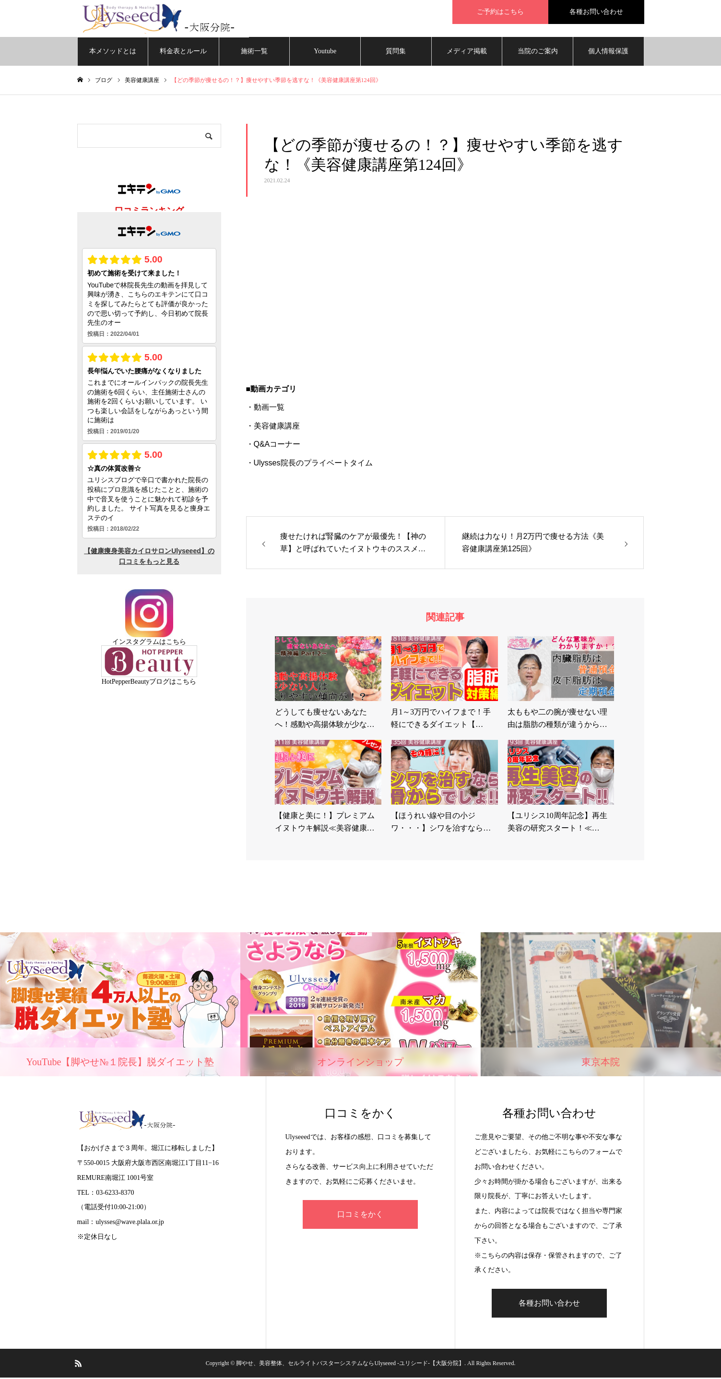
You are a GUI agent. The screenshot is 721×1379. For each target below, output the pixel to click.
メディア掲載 (467, 52)
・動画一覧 (265, 409)
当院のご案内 (538, 52)
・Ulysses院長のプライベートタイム (309, 464)
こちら (176, 643)
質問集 (396, 52)
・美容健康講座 (273, 427)
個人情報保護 (608, 52)
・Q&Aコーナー (273, 445)
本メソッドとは (112, 52)
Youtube (325, 52)
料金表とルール (183, 52)
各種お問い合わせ (596, 11)
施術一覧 (254, 52)
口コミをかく (360, 1216)
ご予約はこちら (500, 11)
